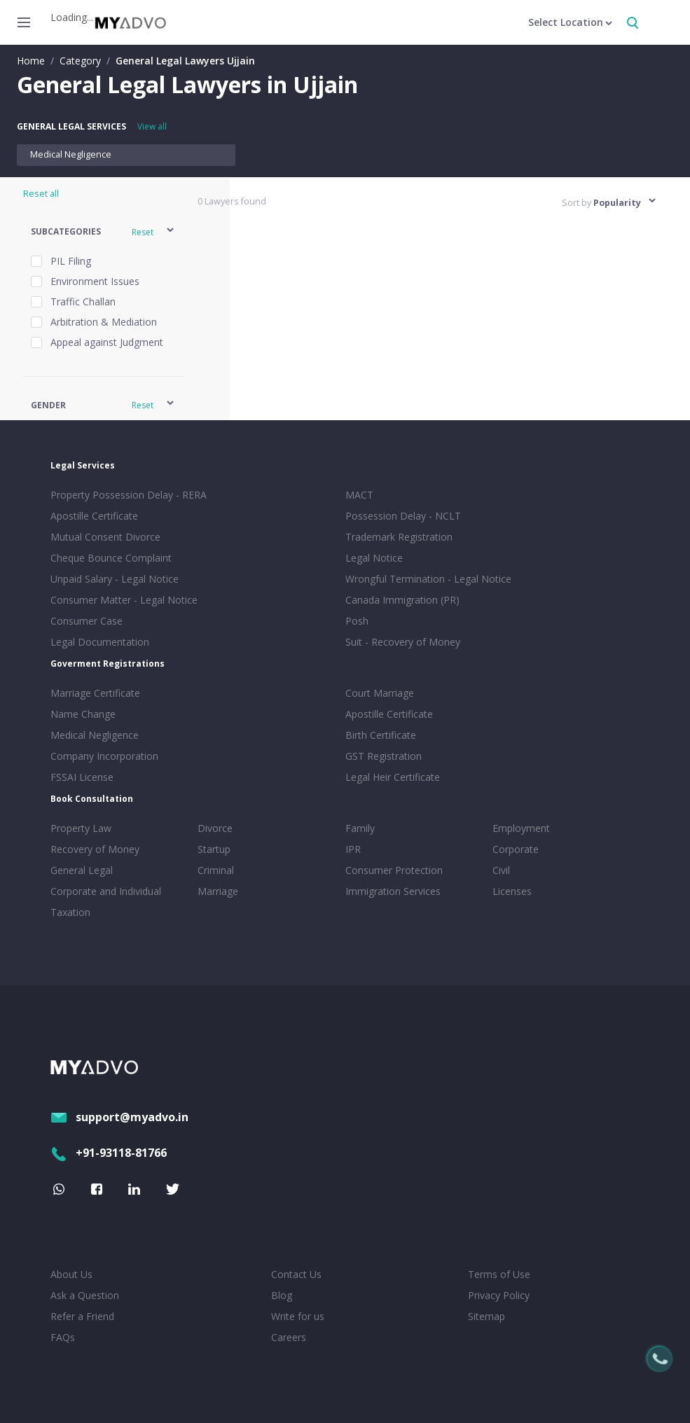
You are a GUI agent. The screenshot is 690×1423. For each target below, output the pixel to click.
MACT (359, 494)
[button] (103, 232)
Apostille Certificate (94, 515)
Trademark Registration (399, 536)
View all (152, 126)
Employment (521, 828)
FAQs (62, 1337)
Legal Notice (374, 557)
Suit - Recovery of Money (402, 641)
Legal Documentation (99, 641)
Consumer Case (86, 620)
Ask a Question (84, 1295)
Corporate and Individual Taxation (105, 901)
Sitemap (486, 1316)
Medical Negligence (70, 154)
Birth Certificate (380, 735)
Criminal (216, 870)
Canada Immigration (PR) (402, 599)
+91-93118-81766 (108, 1152)
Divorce (215, 828)
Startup (214, 849)
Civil (501, 870)
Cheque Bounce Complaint (111, 557)
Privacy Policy (499, 1295)
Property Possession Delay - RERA (128, 494)
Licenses (512, 891)
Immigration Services (393, 891)
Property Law (80, 828)
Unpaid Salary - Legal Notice (114, 578)
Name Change (83, 714)
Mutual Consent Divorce (105, 536)
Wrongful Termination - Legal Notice (428, 578)
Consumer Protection (394, 870)
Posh (356, 620)
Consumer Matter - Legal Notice (124, 599)
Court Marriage (379, 693)
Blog (281, 1295)
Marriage (218, 891)
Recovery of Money (94, 849)
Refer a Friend (82, 1316)
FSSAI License (81, 777)
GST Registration (383, 756)
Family (360, 828)
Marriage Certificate (95, 693)
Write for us (297, 1316)
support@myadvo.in (119, 1117)
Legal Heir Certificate (392, 777)
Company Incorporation (104, 756)
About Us (71, 1274)
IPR (353, 849)
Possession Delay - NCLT (403, 515)
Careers (288, 1337)
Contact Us (296, 1274)
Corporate (515, 849)
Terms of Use (499, 1274)
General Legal (81, 870)
